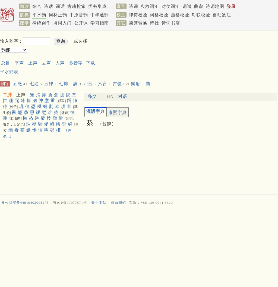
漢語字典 (95, 111)
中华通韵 (99, 15)
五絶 (20, 83)
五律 (50, 83)
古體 (121, 83)
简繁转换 (138, 23)
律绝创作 (41, 23)
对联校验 (201, 15)
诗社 (154, 23)
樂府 (137, 83)
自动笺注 (222, 15)
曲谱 (198, 6)
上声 (32, 63)
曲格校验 (180, 15)
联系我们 (118, 202)
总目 (5, 63)
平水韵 (39, 15)
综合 (37, 6)
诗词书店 (171, 23)
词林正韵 (58, 15)
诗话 (48, 6)
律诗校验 (138, 15)
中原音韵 (79, 15)
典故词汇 (150, 6)
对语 (122, 96)
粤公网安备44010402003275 (25, 202)
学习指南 (99, 23)
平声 (19, 63)
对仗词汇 (171, 6)
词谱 (187, 6)
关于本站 (98, 202)
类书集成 (97, 6)
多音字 (76, 63)
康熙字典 (117, 112)
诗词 (133, 6)
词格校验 (159, 15)
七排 (65, 83)
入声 (60, 63)
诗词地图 (215, 6)
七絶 (36, 83)
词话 (60, 6)
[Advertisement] (185, 46)
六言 (104, 83)
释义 (92, 96)
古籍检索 (76, 6)
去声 (46, 63)
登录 (231, 6)
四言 (89, 83)
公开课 (81, 23)
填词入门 (62, 23)
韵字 (5, 83)
